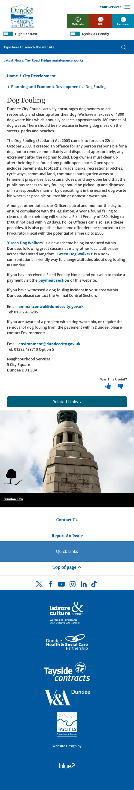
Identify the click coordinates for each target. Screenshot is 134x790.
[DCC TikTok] (95, 585)
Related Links (67, 401)
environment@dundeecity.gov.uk (49, 343)
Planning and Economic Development (45, 86)
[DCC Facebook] (50, 585)
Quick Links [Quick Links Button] (67, 551)
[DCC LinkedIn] (84, 585)
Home (12, 75)
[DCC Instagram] (72, 585)
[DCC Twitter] (39, 588)
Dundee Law (13, 499)
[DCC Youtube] (61, 585)
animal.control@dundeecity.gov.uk (51, 306)
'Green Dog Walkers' (25, 242)
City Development (39, 75)
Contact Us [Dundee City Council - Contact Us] (67, 519)
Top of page (67, 567)
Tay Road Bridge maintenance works (54, 60)
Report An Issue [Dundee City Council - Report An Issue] (67, 535)
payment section (53, 280)
